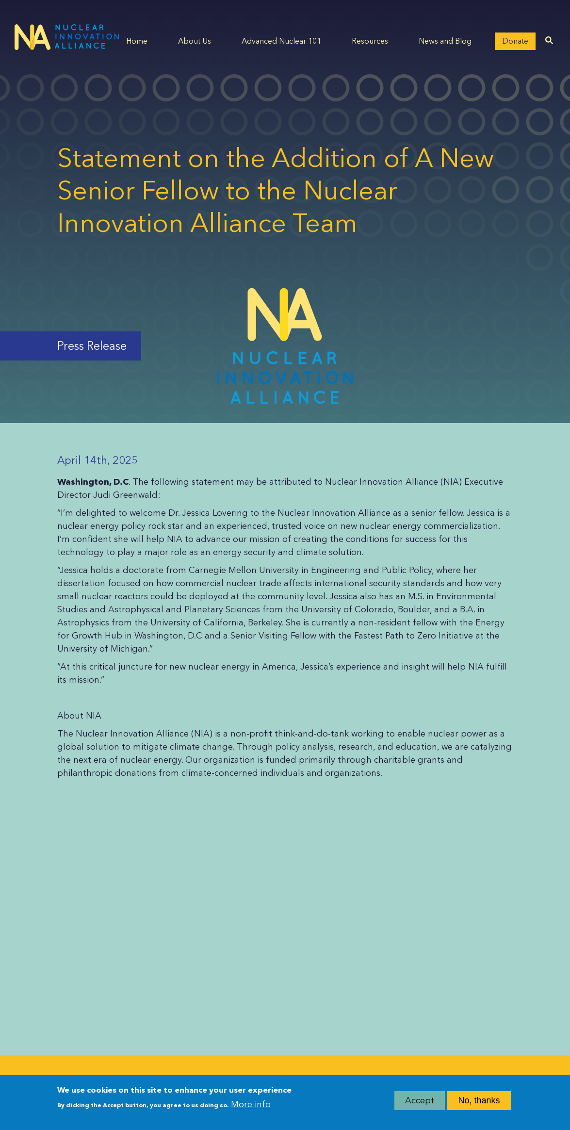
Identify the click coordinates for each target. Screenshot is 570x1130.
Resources (370, 41)
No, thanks (479, 1104)
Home (136, 41)
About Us (194, 41)
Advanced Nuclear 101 (281, 41)
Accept (419, 1103)
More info (251, 1108)
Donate (515, 41)
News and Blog (445, 41)
